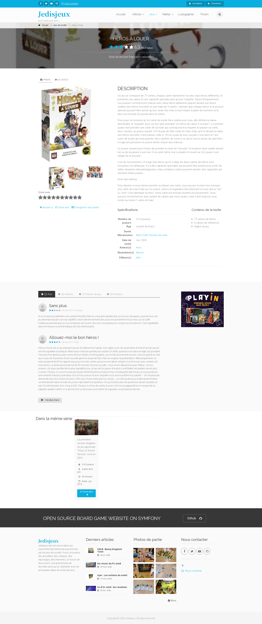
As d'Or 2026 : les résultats (112, 587)
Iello (138, 257)
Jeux (152, 14)
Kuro (138, 247)
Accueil (120, 14)
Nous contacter (69, 4)
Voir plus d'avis (50, 400)
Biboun (140, 252)
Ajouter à (45, 207)
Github (194, 518)
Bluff (138, 235)
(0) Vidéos (61, 79)
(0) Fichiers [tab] (114, 294)
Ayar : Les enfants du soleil (112, 575)
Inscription (195, 3)
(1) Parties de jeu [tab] (90, 294)
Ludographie (186, 14)
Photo (45, 79)
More (171, 600)
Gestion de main (158, 235)
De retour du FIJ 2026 (109, 563)
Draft (145, 235)
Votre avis (61, 207)
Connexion (214, 3)
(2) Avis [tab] (46, 294)
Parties (166, 14)
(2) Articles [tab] (65, 294)
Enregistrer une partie (84, 207)
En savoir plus (86, 493)
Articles (136, 14)
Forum (205, 14)
